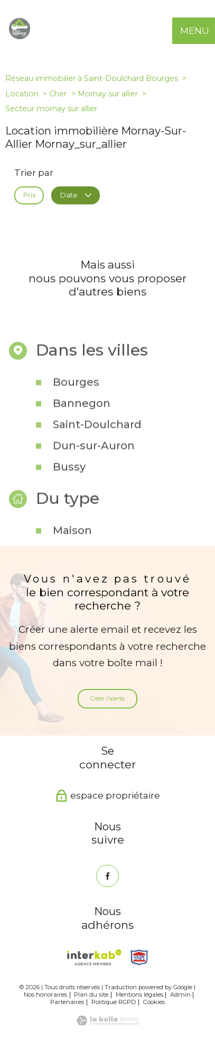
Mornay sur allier (108, 93)
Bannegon (81, 419)
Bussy (69, 483)
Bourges (76, 398)
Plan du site (91, 994)
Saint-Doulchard (97, 440)
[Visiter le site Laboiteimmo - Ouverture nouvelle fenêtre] (108, 1022)
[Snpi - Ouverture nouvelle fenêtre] (139, 957)
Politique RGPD (113, 1002)
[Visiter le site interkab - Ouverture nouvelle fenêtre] (94, 957)
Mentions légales (139, 994)
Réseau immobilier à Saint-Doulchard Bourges (91, 78)
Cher (58, 93)
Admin (180, 994)
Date (75, 195)
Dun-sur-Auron (94, 461)
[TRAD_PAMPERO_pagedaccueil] (19, 36)
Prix (29, 195)
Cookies (154, 1002)
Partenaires (67, 1002)
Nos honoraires (45, 994)
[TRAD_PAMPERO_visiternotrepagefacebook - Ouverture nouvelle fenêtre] (107, 876)
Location (22, 93)
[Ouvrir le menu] (202, 30)
